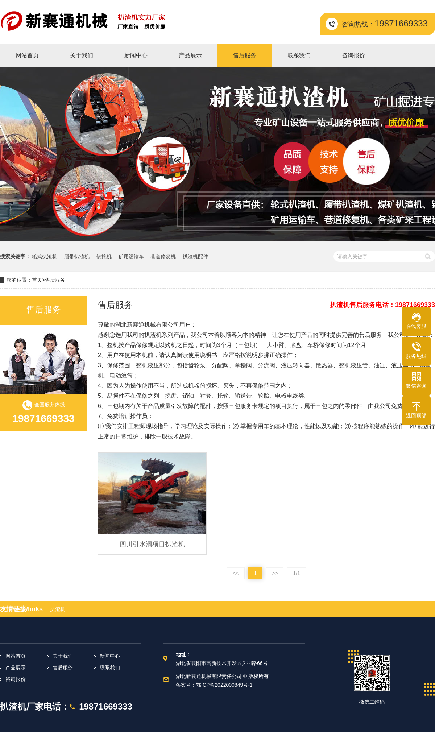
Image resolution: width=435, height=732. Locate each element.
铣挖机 (104, 256)
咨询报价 (15, 679)
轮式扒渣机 (44, 256)
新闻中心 (110, 656)
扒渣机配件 (195, 256)
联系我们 (110, 667)
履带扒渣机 (77, 256)
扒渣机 (57, 609)
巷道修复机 (163, 256)
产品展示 (15, 667)
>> (275, 573)
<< (236, 573)
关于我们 (63, 656)
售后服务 (55, 280)
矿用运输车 (131, 256)
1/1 (296, 573)
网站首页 (15, 656)
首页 (37, 280)
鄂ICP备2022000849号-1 (224, 685)
